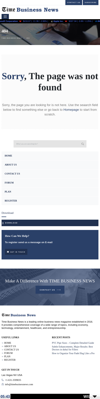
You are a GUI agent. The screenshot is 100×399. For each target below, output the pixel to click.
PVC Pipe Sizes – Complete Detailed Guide (73, 343)
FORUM (9, 182)
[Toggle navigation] (5, 16)
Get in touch (16, 252)
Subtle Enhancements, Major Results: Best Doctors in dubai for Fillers (72, 348)
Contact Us (50, 290)
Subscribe (91, 2)
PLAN (8, 191)
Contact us (73, 2)
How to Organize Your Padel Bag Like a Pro (73, 353)
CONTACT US (12, 173)
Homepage (71, 109)
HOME (8, 155)
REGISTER (11, 200)
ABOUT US (11, 164)
